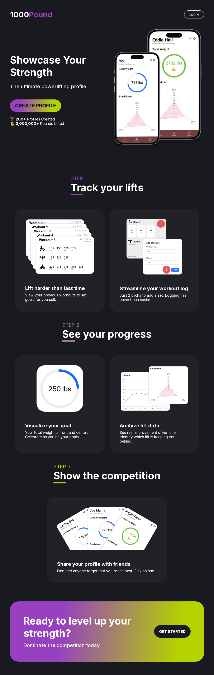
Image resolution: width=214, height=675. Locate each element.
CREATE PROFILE (35, 106)
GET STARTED (172, 631)
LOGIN (194, 14)
